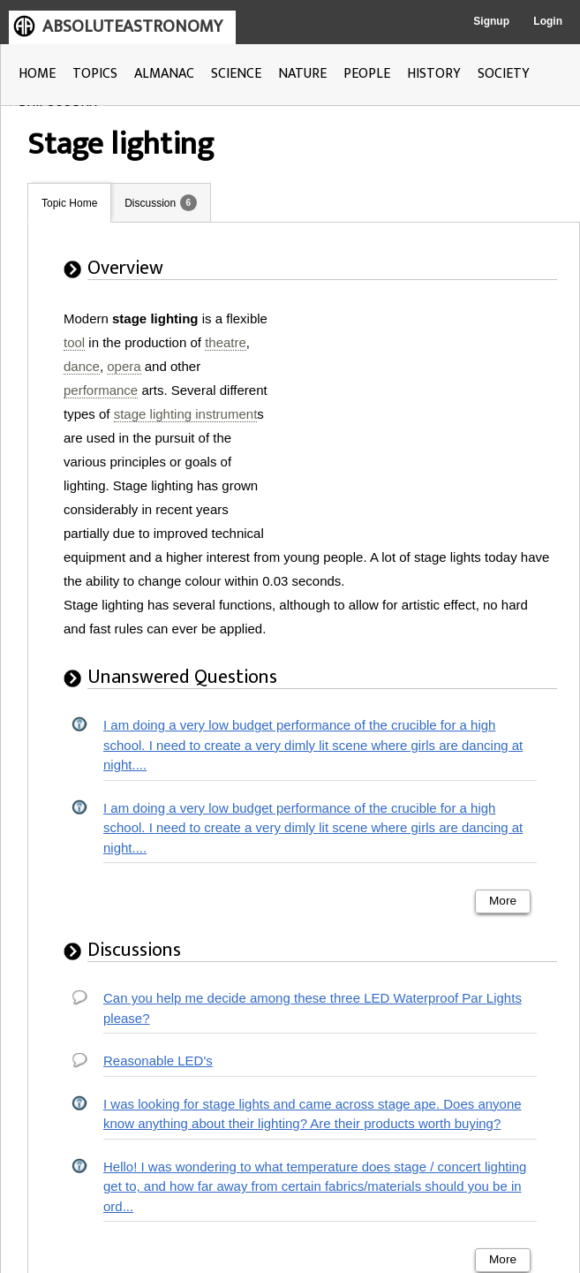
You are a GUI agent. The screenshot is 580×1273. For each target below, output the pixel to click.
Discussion (150, 203)
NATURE (302, 74)
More (502, 900)
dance (82, 366)
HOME (37, 74)
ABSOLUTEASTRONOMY (132, 26)
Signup (491, 21)
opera (123, 366)
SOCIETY (504, 74)
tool (74, 342)
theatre (225, 342)
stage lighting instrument (186, 413)
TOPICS (94, 74)
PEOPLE (366, 74)
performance (101, 390)
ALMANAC (164, 74)
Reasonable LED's (158, 1060)
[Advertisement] (420, 417)
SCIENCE (236, 74)
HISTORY (434, 74)
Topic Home (69, 203)
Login (547, 21)
